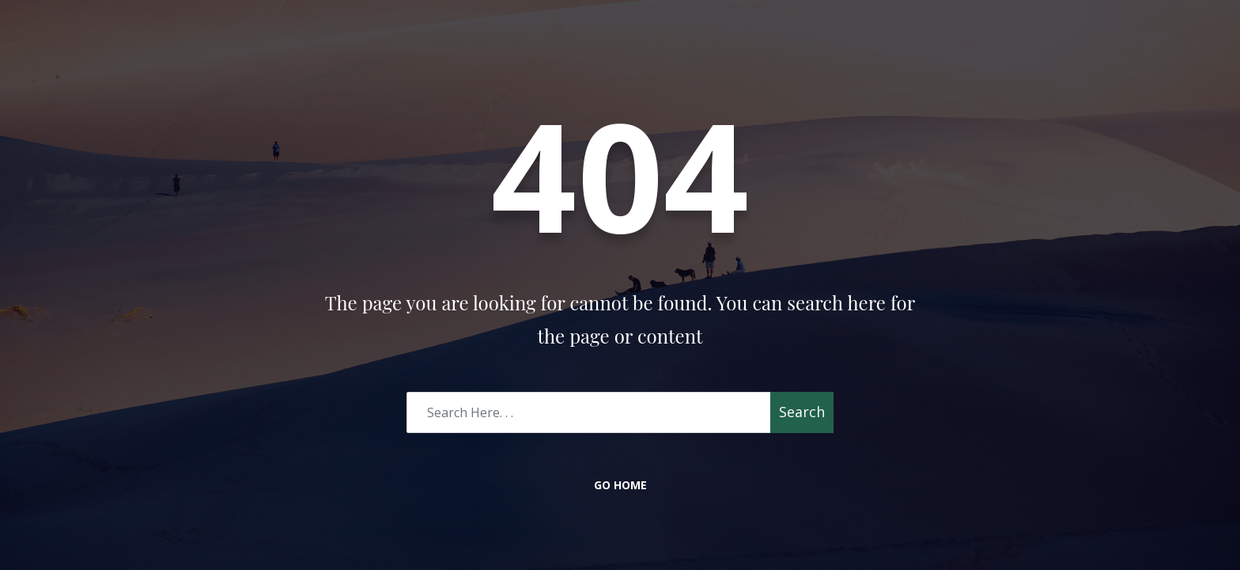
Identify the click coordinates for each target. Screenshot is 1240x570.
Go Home (620, 484)
